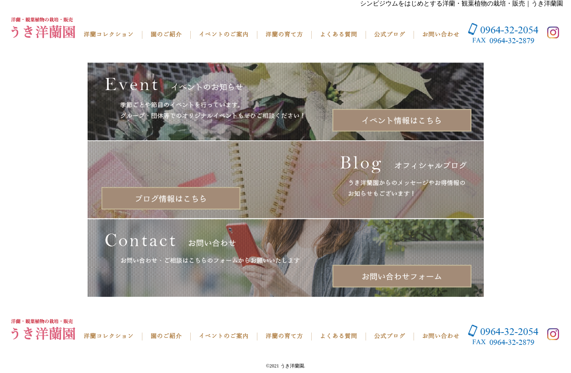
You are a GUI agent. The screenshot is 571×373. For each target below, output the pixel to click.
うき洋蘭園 (292, 366)
